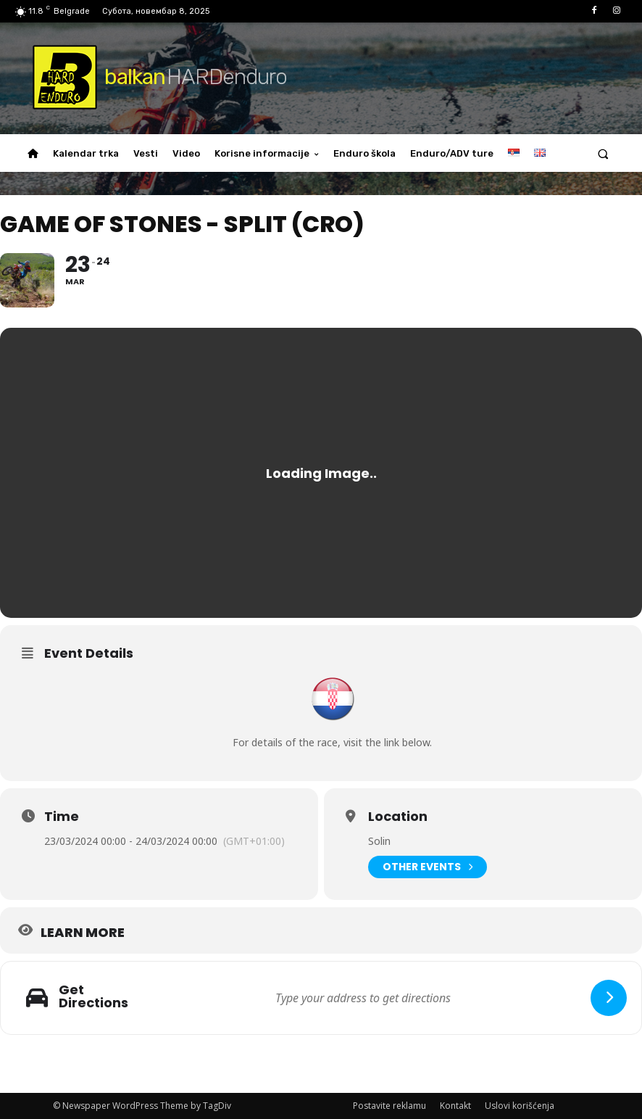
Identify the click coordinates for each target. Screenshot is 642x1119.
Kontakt (455, 1105)
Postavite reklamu (389, 1105)
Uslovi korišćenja (519, 1105)
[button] (603, 153)
